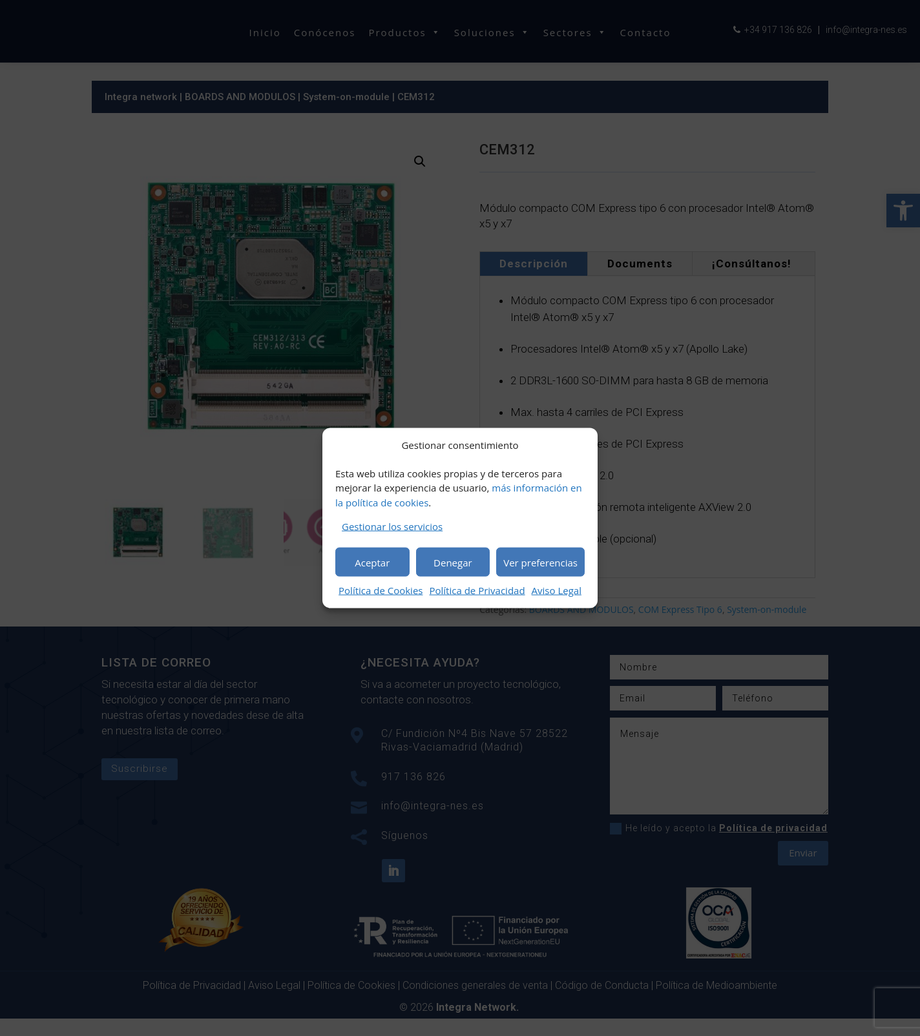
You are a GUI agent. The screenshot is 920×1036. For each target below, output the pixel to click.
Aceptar (372, 561)
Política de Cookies (381, 590)
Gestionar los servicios (392, 526)
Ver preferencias (540, 561)
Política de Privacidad (477, 590)
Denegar (453, 561)
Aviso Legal (556, 590)
